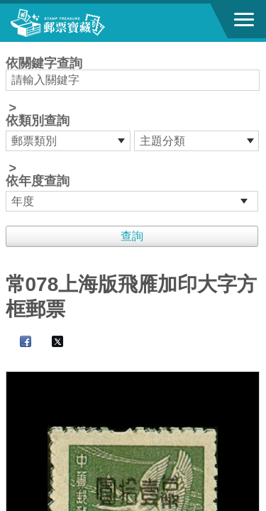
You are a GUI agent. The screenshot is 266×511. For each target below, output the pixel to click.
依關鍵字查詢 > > (133, 134)
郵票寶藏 (89, 23)
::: (10, 48)
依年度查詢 (38, 181)
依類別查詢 (38, 120)
